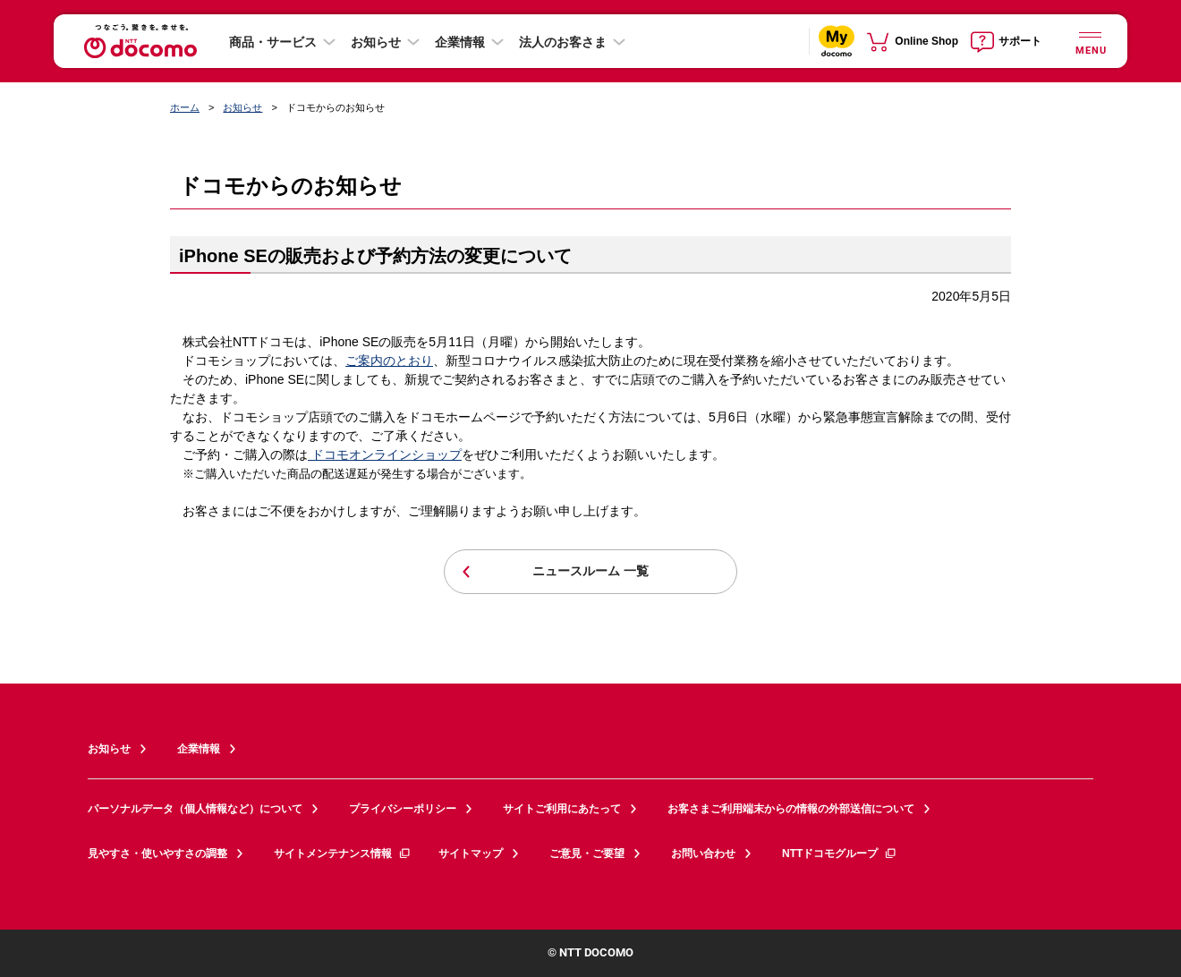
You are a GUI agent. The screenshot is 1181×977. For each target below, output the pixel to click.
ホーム (185, 107)
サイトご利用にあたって (562, 809)
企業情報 (460, 42)
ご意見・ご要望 (586, 853)
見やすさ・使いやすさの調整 (157, 853)
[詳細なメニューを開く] (1090, 40)
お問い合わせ (703, 853)
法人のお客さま (563, 42)
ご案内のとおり (389, 360)
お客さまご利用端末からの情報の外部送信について (790, 809)
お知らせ (376, 42)
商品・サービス (273, 42)
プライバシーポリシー (402, 809)
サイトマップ (470, 853)
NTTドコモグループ (839, 853)
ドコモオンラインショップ (385, 454)
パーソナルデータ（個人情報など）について (195, 809)
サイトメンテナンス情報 (343, 853)
